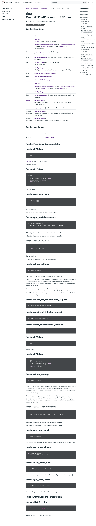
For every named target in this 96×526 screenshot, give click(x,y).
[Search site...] (69, 2)
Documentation (34, 8)
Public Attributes (84, 14)
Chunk (49, 63)
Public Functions (84, 11)
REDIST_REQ (49, 137)
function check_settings (86, 35)
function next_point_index (87, 65)
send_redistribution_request (43, 77)
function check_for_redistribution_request (87, 38)
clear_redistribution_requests (43, 80)
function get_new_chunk (87, 60)
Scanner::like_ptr (45, 47)
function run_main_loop (86, 26)
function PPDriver (85, 21)
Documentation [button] (28, 2)
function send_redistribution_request (87, 42)
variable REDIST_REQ (86, 75)
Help (4, 16)
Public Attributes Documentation (84, 71)
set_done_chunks (39, 108)
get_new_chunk (39, 100)
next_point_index (39, 111)
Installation (7, 8)
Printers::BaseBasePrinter (68, 45)
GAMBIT (7, 2)
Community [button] (38, 2)
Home (27, 8)
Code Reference (8, 19)
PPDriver (37, 39)
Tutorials (6, 11)
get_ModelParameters (41, 57)
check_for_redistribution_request (44, 73)
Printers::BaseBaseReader (47, 45)
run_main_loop (39, 52)
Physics (6, 14)
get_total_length (39, 118)
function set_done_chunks (87, 63)
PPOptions (61, 47)
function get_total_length (87, 68)
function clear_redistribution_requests (87, 46)
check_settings (39, 68)
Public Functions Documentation (84, 18)
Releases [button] (18, 2)
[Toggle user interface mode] (92, 2)
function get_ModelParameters (86, 29)
